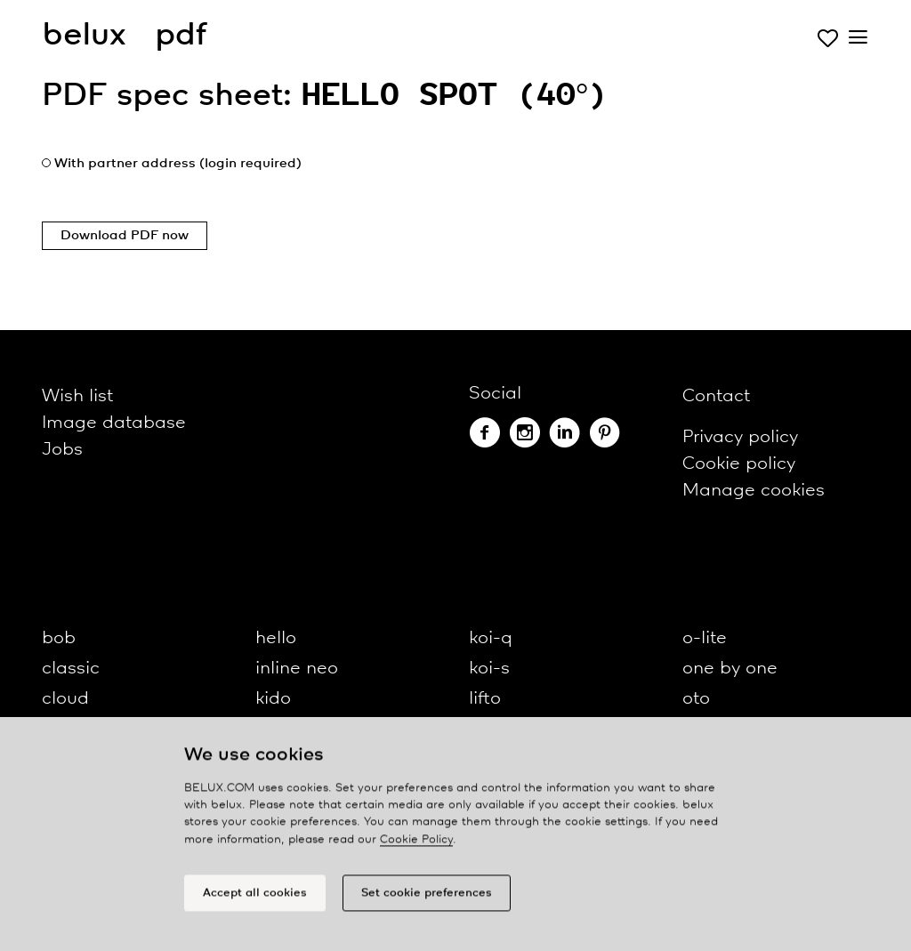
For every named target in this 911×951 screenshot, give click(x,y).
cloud (65, 698)
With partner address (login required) (178, 163)
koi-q (490, 638)
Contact (716, 396)
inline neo (296, 668)
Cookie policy (738, 463)
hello (275, 638)
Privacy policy (740, 437)
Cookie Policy (416, 844)
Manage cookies (753, 490)
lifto (485, 698)
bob (59, 638)
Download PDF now (124, 236)
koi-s (489, 668)
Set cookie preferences (426, 898)
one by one (730, 668)
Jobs (62, 449)
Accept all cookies (255, 898)
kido (273, 698)
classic (71, 668)
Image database (114, 423)
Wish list (77, 396)
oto (696, 698)
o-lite (704, 638)
